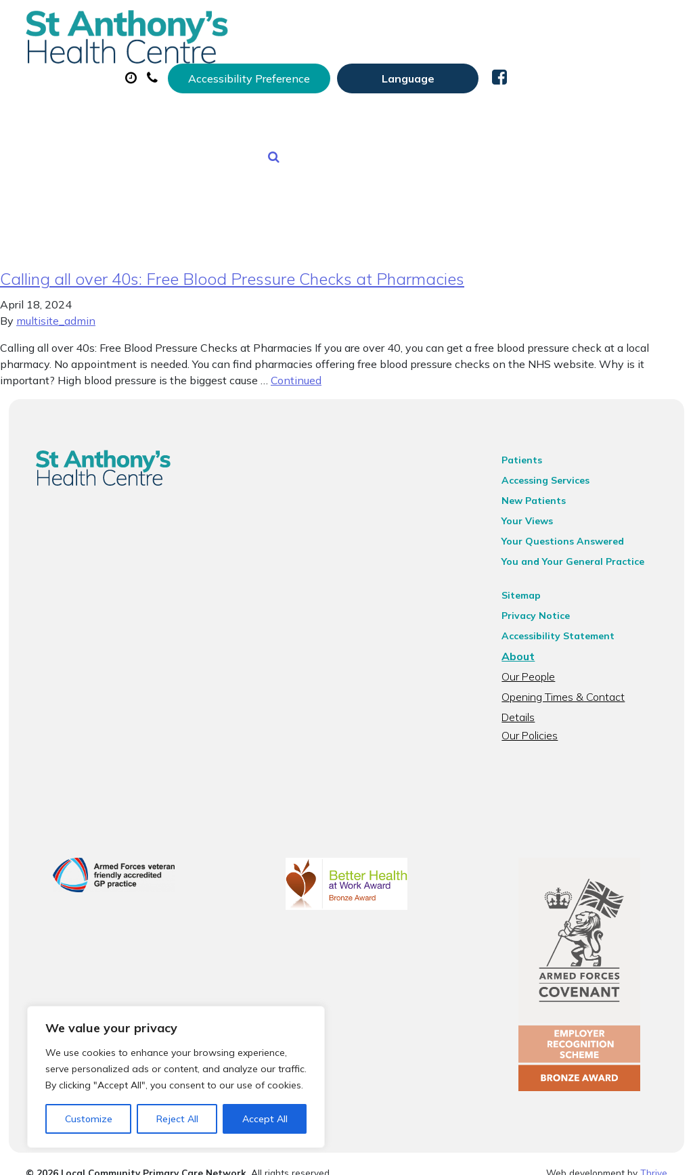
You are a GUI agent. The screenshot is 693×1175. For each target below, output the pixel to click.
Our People (533, 666)
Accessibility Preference (409, 25)
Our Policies (535, 707)
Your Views (532, 511)
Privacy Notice (541, 605)
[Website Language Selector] (568, 25)
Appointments (334, 67)
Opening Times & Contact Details (586, 686)
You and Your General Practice (578, 551)
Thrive (653, 1154)
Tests (212, 114)
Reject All (177, 1119)
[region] (176, 1077)
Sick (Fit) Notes (570, 67)
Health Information (437, 114)
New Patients (302, 114)
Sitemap (526, 585)
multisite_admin (55, 310)
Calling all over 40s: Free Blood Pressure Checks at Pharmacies (232, 268)
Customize (88, 1119)
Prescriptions (456, 67)
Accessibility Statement (563, 626)
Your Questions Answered (568, 531)
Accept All (265, 1119)
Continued (296, 370)
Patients (527, 450)
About (222, 67)
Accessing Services (551, 470)
